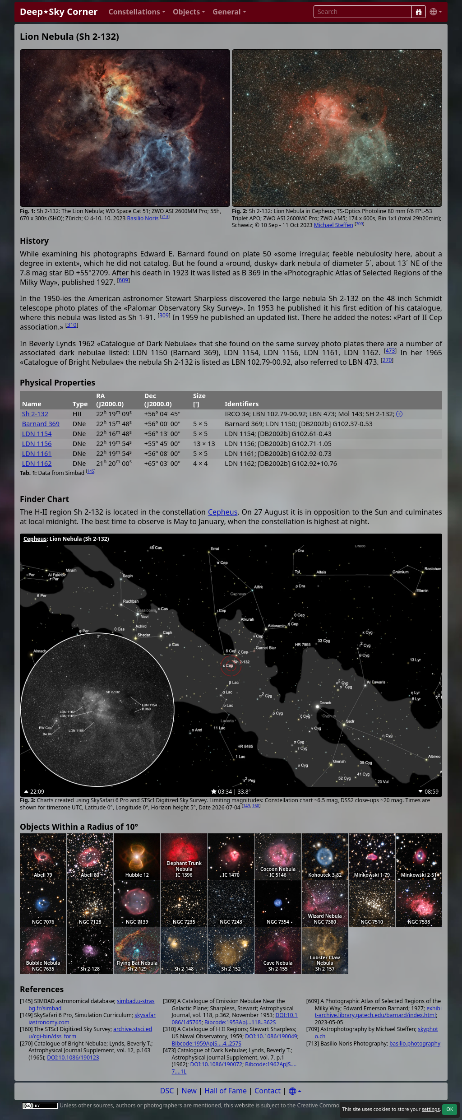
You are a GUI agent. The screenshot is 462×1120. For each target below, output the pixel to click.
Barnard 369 (41, 423)
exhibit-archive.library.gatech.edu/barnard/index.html (378, 1011)
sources (103, 1105)
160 (255, 806)
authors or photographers (149, 1105)
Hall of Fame (225, 1091)
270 (387, 360)
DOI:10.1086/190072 (216, 1064)
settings (431, 1109)
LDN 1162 (37, 463)
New (189, 1091)
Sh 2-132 (35, 413)
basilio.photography (414, 1043)
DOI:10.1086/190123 (73, 1057)
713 (165, 216)
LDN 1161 (37, 453)
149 (246, 806)
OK (449, 1109)
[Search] (418, 11)
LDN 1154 (37, 433)
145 (90, 471)
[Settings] (295, 1091)
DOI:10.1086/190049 (271, 1036)
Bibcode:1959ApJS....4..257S (206, 1043)
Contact (267, 1091)
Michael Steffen (333, 225)
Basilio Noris (142, 218)
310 (72, 325)
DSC (167, 1091)
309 (164, 315)
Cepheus (222, 512)
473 (390, 350)
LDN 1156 (37, 443)
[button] (137, 12)
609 (123, 280)
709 (359, 224)
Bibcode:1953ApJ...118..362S (240, 1022)
